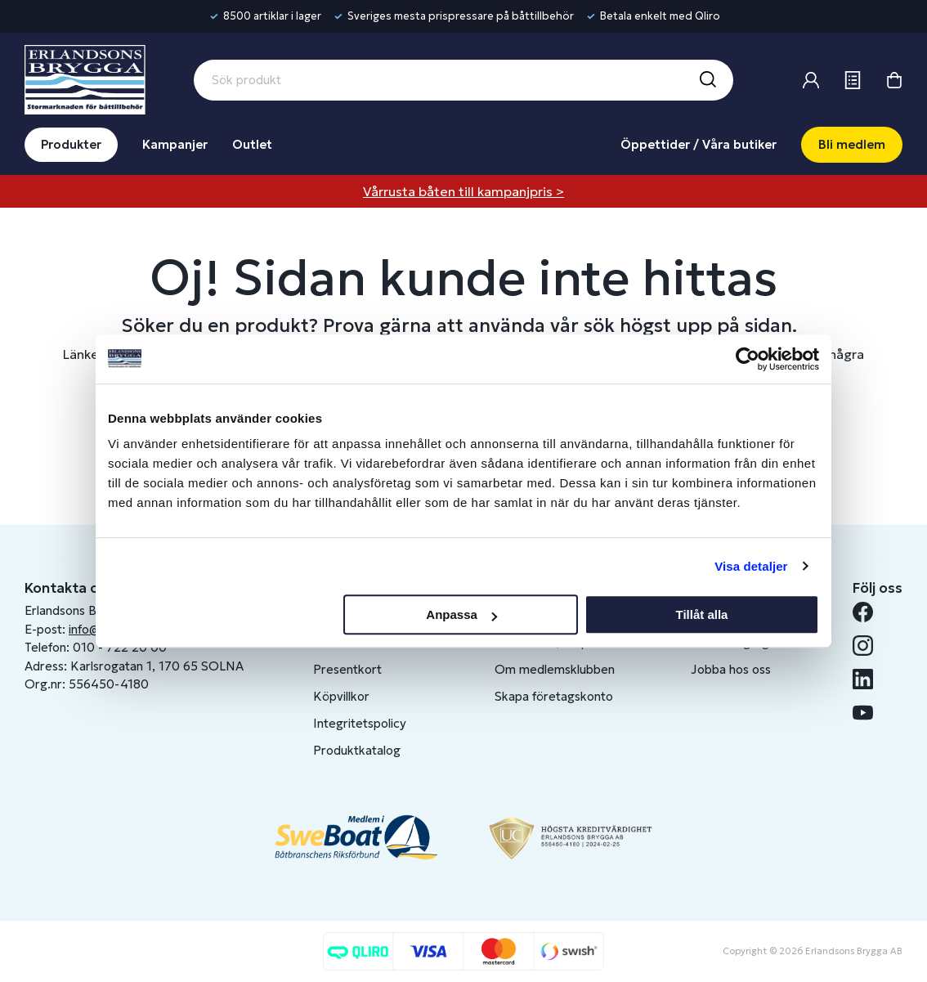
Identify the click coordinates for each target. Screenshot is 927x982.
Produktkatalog (357, 750)
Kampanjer (175, 144)
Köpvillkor (341, 696)
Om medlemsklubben (555, 669)
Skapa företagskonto (554, 696)
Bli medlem (851, 144)
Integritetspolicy (359, 723)
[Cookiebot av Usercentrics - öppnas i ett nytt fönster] (747, 359)
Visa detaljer (750, 566)
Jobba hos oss (731, 669)
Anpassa (461, 614)
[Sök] (707, 80)
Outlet (252, 144)
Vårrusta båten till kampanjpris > (463, 191)
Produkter (71, 144)
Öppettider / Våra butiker (698, 144)
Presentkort (347, 669)
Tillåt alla (701, 614)
